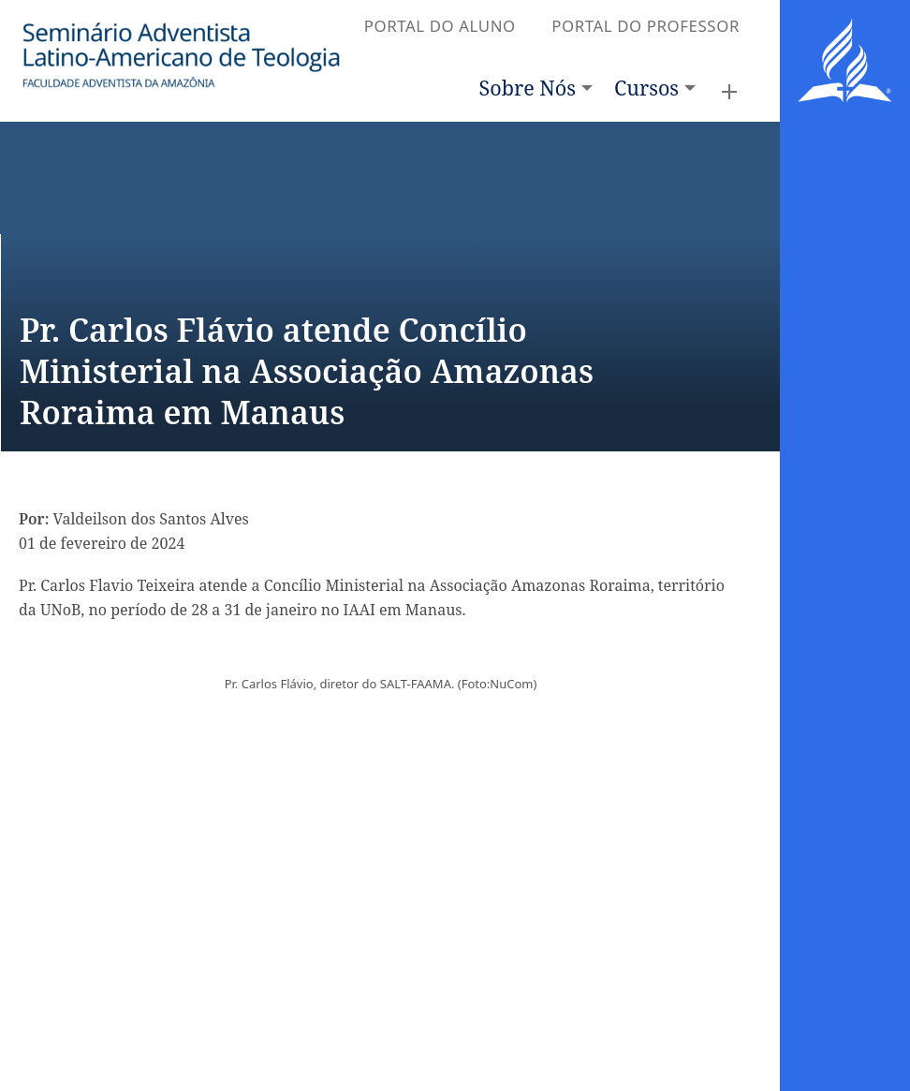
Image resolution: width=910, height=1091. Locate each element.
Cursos (646, 87)
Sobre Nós (527, 87)
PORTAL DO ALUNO (440, 26)
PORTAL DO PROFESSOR (645, 26)
